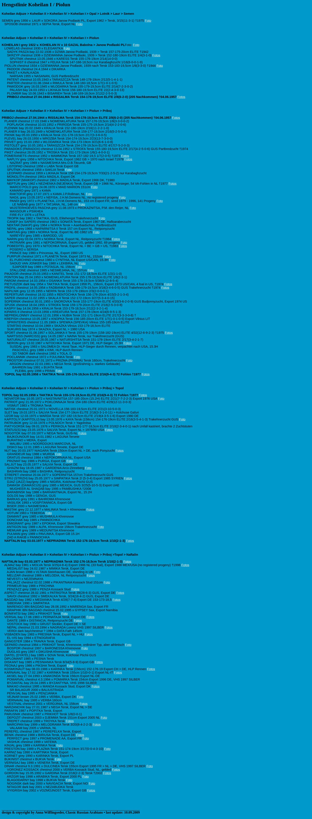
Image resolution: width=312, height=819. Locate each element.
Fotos (156, 55)
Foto (148, 20)
